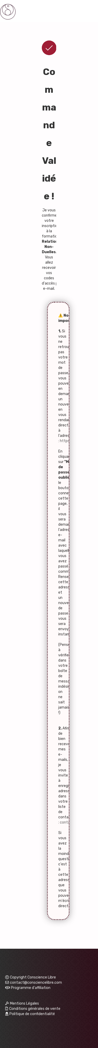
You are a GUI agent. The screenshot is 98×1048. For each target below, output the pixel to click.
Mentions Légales (22, 1003)
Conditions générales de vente (32, 1008)
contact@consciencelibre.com (33, 982)
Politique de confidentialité (30, 1014)
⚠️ (60, 315)
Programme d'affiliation (30, 988)
